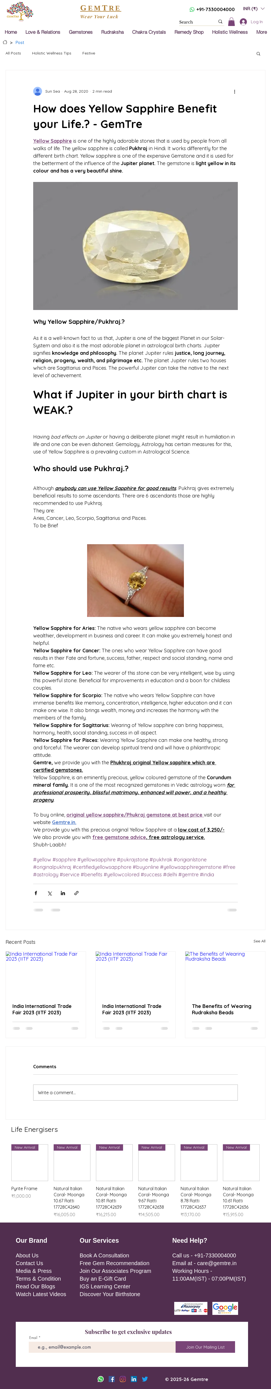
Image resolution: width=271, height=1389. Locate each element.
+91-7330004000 (215, 9)
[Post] (20, 42)
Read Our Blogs (35, 1286)
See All (259, 941)
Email (33, 1338)
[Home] (5, 42)
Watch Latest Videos (41, 1294)
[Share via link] (76, 893)
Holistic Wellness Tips (51, 53)
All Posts (13, 53)
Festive (88, 53)
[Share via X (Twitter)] (49, 893)
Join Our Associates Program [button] (115, 1271)
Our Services (99, 1240)
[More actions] (234, 91)
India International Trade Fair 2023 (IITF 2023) (42, 1009)
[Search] (193, 22)
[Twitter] (145, 1379)
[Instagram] (123, 1379)
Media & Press (34, 1271)
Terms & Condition (38, 1279)
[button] (253, 8)
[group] (135, 1181)
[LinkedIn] (134, 1379)
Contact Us (29, 1263)
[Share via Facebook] (35, 893)
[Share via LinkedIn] (63, 893)
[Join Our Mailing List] (205, 1347)
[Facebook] (112, 1379)
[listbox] (253, 8)
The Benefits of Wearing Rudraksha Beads (221, 1009)
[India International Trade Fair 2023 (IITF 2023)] (46, 974)
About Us (27, 1255)
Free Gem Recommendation (114, 1263)
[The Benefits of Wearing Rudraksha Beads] (225, 974)
